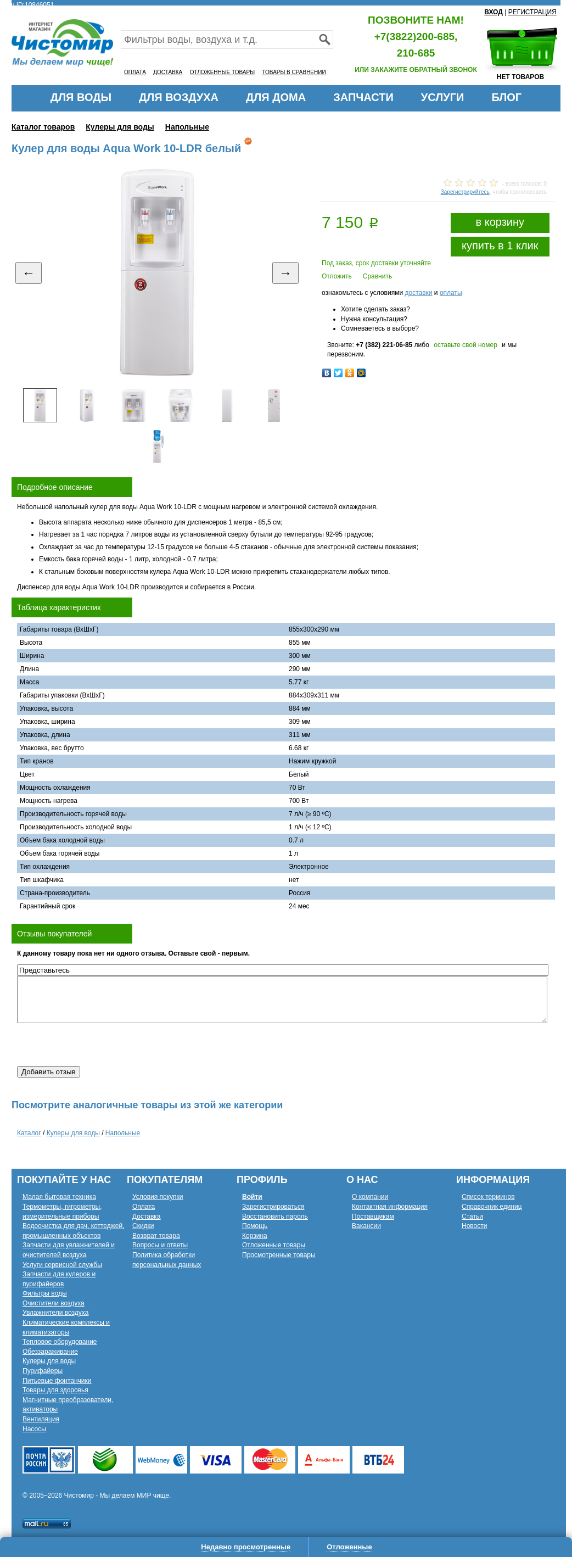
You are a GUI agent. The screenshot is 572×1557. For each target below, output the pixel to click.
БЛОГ (506, 97)
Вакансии (366, 1226)
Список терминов (488, 1197)
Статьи (472, 1216)
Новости (474, 1226)
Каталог (29, 1133)
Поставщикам (373, 1216)
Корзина (254, 1236)
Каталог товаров (43, 126)
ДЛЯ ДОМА (276, 97)
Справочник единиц (492, 1206)
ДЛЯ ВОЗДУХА (178, 97)
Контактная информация (390, 1206)
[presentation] (100, 1044)
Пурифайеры (43, 1371)
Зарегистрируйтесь (465, 192)
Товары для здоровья (55, 1390)
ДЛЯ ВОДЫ (81, 97)
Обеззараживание (50, 1351)
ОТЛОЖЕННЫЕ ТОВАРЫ (222, 72)
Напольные (187, 126)
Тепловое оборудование (60, 1342)
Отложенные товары (273, 1245)
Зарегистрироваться (273, 1206)
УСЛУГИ (442, 97)
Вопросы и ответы (160, 1245)
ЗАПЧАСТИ (363, 97)
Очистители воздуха (54, 1303)
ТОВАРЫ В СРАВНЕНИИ (294, 72)
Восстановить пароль (275, 1216)
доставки (418, 293)
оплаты (451, 293)
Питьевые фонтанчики (57, 1381)
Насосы (34, 1429)
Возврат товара (156, 1236)
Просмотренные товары (279, 1255)
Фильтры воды (45, 1293)
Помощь (254, 1226)
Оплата (143, 1206)
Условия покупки (157, 1197)
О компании (370, 1197)
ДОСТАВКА (167, 72)
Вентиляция (41, 1419)
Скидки (143, 1226)
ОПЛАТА (135, 72)
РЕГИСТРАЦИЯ (532, 12)
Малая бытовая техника (59, 1197)
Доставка (146, 1216)
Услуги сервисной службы (62, 1265)
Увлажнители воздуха (55, 1312)
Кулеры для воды (120, 126)
